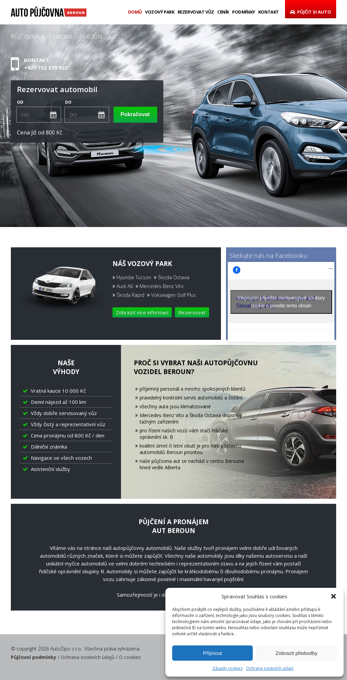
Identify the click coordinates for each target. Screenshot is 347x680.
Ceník (223, 12)
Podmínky (243, 12)
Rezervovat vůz (196, 12)
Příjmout (212, 653)
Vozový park (160, 12)
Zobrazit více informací (142, 312)
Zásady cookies (227, 668)
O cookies (130, 657)
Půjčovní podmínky (33, 657)
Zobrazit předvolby (296, 653)
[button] (333, 596)
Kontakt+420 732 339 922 (46, 64)
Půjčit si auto (310, 12)
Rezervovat (192, 312)
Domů (135, 12)
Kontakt (268, 12)
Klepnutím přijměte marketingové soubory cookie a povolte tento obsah (281, 301)
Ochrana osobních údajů (269, 668)
